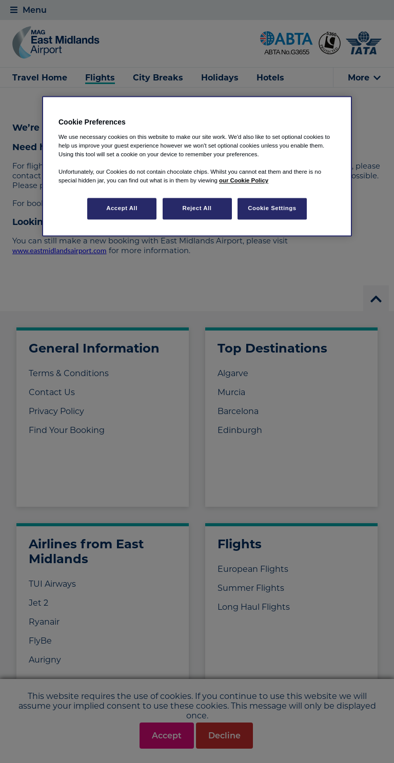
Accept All (121, 208)
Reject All (196, 208)
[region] (197, 166)
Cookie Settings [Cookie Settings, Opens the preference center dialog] (272, 208)
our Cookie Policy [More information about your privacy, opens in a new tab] (243, 181)
